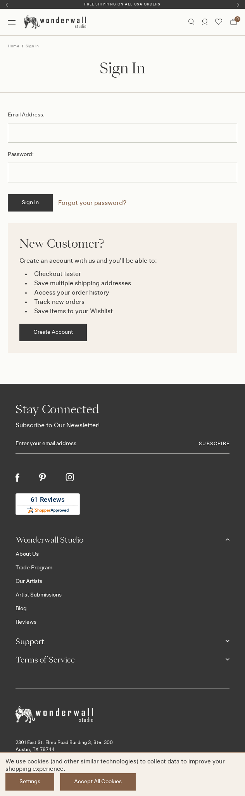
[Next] (238, 4)
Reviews (26, 622)
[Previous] (7, 4)
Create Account (53, 332)
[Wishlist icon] (218, 22)
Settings (29, 781)
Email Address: (26, 115)
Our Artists (29, 581)
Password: (21, 154)
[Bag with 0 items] (233, 22)
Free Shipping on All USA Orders (122, 4)
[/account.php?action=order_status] (204, 22)
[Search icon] (191, 22)
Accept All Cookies (98, 781)
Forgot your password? (92, 203)
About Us (27, 554)
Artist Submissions (39, 595)
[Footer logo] (122, 714)
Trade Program (34, 568)
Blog (21, 608)
